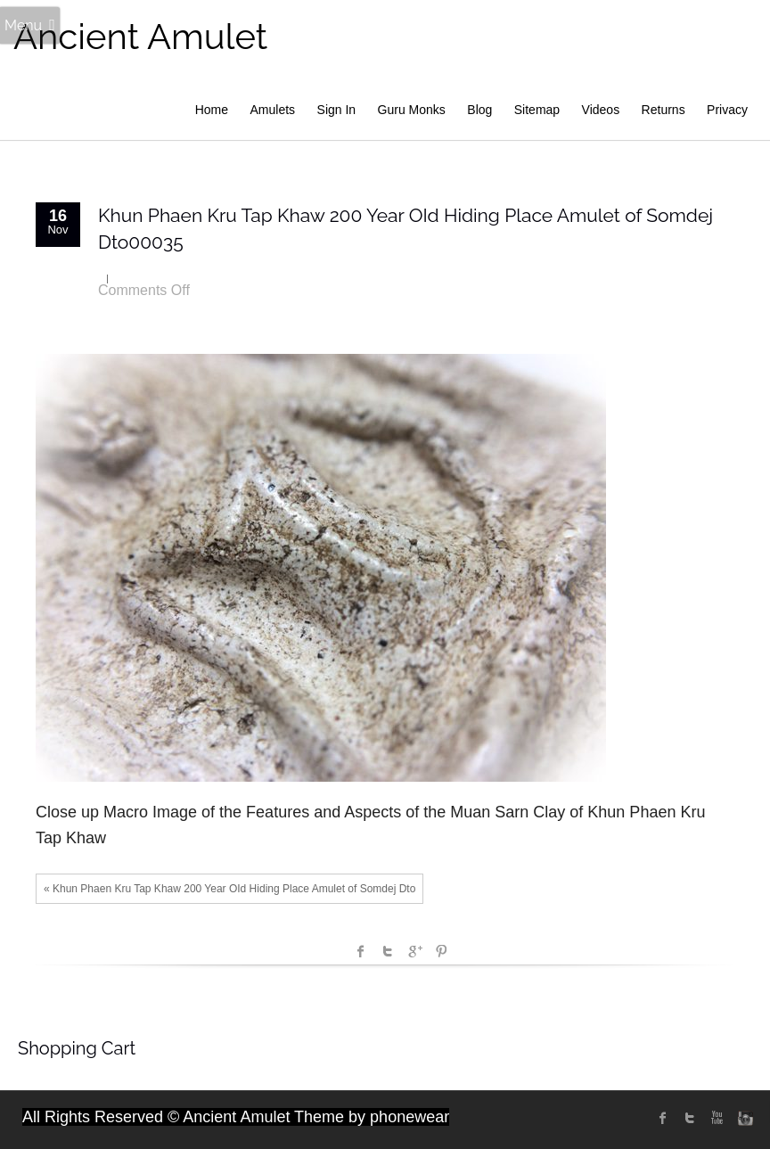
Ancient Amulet (140, 36)
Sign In (336, 110)
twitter (689, 1117)
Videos (601, 110)
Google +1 (414, 951)
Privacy (727, 110)
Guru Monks (412, 110)
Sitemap (537, 110)
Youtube (716, 1117)
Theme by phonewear (371, 1117)
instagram (743, 1117)
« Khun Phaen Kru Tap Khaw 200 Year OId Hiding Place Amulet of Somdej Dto (229, 888)
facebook (361, 951)
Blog (479, 110)
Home (211, 110)
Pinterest (441, 951)
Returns (663, 110)
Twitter (387, 951)
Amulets (273, 110)
